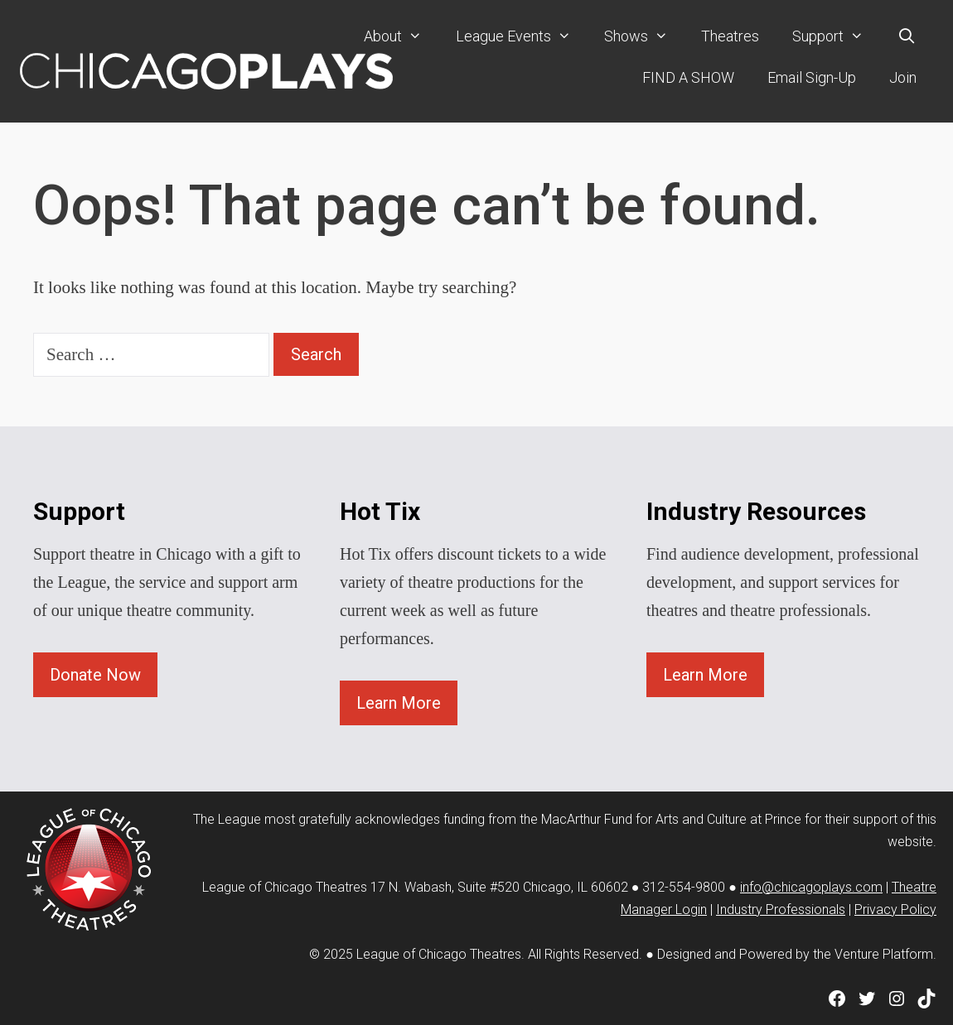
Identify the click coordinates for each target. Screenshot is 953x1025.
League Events (522, 36)
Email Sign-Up (811, 77)
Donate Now (95, 675)
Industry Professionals (780, 909)
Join (903, 77)
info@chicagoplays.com (811, 887)
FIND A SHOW (688, 77)
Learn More (398, 703)
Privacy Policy (895, 909)
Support (836, 36)
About (401, 36)
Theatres (730, 36)
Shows (644, 36)
